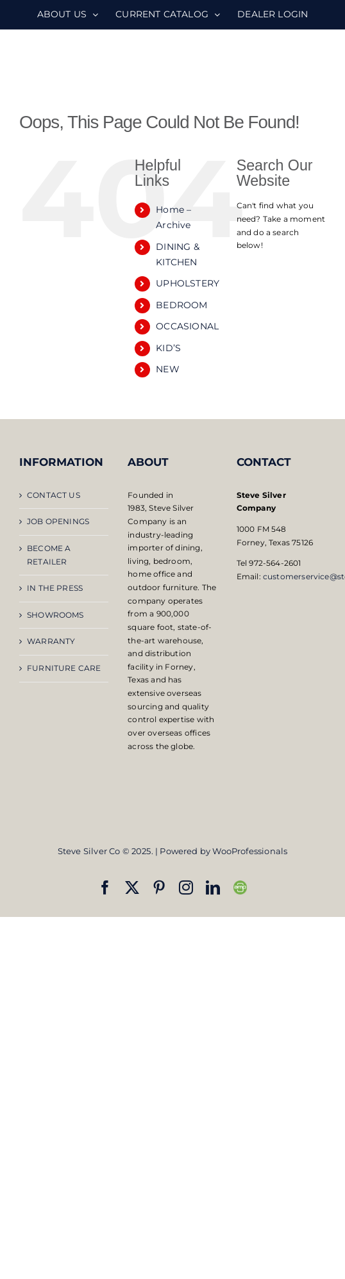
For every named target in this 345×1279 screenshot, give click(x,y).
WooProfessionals (249, 851)
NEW (168, 369)
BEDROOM (181, 305)
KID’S (168, 348)
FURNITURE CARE (64, 668)
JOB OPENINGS (58, 521)
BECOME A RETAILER (49, 554)
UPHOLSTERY (187, 283)
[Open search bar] (280, 269)
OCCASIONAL (187, 326)
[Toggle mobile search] (293, 64)
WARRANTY (51, 641)
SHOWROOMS (55, 615)
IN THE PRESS (55, 588)
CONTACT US (53, 495)
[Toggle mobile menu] (319, 64)
